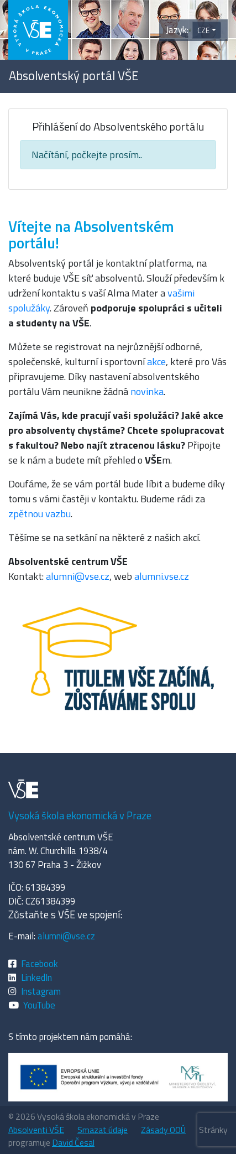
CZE (203, 30)
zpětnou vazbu (39, 513)
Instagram (41, 991)
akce (156, 361)
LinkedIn (36, 977)
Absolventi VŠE (36, 1129)
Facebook (39, 963)
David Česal (73, 1142)
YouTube (39, 1005)
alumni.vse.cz (161, 576)
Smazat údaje (102, 1129)
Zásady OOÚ (163, 1129)
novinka (147, 391)
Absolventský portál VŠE (74, 75)
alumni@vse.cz (77, 576)
